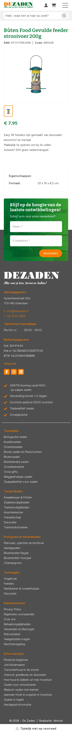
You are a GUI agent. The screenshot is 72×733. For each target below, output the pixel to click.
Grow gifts (11, 472)
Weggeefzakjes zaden (18, 477)
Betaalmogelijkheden (17, 624)
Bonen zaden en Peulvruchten (23, 452)
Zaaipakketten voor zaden (21, 481)
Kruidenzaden (12, 442)
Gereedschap (12, 517)
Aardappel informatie (17, 704)
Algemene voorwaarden (19, 614)
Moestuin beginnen (16, 660)
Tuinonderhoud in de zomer (21, 670)
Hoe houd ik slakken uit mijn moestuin (28, 679)
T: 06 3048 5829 (15, 316)
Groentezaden (13, 447)
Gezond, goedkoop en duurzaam (25, 675)
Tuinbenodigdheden (16, 507)
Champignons (13, 563)
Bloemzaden (12, 457)
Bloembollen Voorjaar (17, 558)
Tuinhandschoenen (16, 527)
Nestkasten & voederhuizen (21, 588)
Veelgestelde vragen (17, 639)
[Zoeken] (64, 16)
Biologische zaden (15, 437)
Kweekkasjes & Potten (18, 497)
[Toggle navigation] (65, 5)
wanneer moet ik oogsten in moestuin (28, 694)
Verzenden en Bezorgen (19, 629)
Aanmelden (50, 253)
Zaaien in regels (14, 699)
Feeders (9, 583)
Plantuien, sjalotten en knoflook (24, 543)
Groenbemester (14, 467)
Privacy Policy (12, 609)
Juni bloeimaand (14, 665)
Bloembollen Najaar (16, 553)
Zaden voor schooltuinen (20, 684)
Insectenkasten (13, 512)
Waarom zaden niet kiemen (21, 689)
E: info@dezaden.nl (16, 311)
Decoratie (10, 522)
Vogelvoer (10, 578)
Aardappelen (12, 548)
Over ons (10, 619)
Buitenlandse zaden (16, 462)
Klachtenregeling (14, 644)
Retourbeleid (12, 634)
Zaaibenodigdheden (17, 502)
